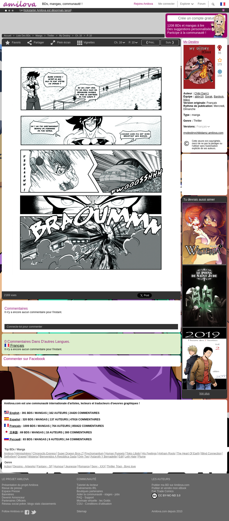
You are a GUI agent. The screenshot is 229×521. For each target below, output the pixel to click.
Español (12, 419)
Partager (39, 42)
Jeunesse (70, 466)
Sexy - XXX (98, 466)
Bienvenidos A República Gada (58, 456)
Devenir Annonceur (13, 497)
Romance (84, 466)
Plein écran (63, 42)
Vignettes (89, 42)
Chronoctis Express (44, 453)
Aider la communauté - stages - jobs (98, 494)
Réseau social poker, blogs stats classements (29, 503)
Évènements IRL (87, 488)
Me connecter (166, 3)
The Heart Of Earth (188, 453)
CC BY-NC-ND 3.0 (166, 496)
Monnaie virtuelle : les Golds (93, 500)
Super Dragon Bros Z (70, 453)
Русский (12, 439)
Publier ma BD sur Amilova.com (170, 485)
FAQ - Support (85, 497)
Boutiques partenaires (90, 491)
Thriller (51, 35)
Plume (142, 456)
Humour (59, 466)
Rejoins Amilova (143, 3)
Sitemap (82, 511)
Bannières (8, 494)
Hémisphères (23, 453)
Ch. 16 (78, 35)
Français (14, 345)
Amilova (9, 453)
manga (39, 35)
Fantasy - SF (44, 466)
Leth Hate (130, 456)
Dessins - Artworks (24, 466)
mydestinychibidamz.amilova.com (203, 132)
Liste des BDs (23, 35)
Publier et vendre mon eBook (169, 488)
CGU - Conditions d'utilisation (94, 503)
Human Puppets (115, 453)
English (11, 413)
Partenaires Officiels (14, 500)
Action (7, 466)
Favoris (16, 42)
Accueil (7, 35)
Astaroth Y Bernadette (104, 456)
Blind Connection (211, 453)
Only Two (83, 456)
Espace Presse (11, 491)
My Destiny (65, 35)
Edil (121, 456)
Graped (22, 456)
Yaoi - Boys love (126, 466)
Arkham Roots (166, 453)
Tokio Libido (133, 453)
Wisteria (33, 456)
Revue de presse (12, 488)
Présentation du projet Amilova (20, 485)
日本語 (11, 432)
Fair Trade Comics (163, 491)
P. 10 (89, 35)
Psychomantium (94, 453)
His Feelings (149, 453)
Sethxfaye (10, 456)
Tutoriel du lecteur (87, 485)
